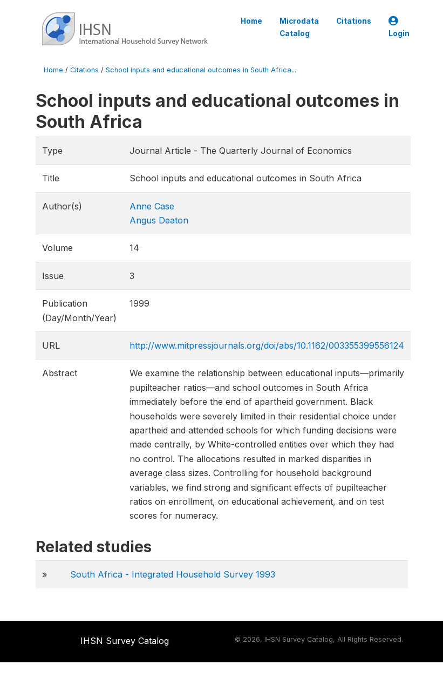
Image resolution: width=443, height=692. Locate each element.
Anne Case (152, 206)
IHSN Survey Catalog (124, 640)
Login (399, 27)
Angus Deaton (159, 220)
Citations (353, 21)
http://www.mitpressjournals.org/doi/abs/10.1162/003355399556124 (267, 345)
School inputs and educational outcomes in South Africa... (201, 70)
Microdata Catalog (299, 27)
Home (251, 21)
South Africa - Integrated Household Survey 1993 (172, 574)
